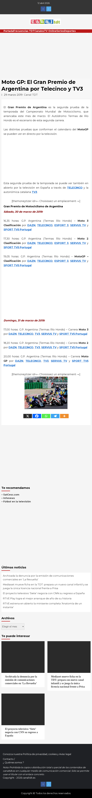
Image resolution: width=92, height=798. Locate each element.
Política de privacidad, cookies (40, 754)
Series (60, 31)
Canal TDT (31, 94)
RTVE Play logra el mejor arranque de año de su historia (37, 598)
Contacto (8, 759)
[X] (27, 416)
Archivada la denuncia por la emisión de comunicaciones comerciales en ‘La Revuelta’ (38, 577)
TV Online (50, 31)
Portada (8, 31)
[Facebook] (37, 416)
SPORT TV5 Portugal (18, 229)
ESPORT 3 (61, 225)
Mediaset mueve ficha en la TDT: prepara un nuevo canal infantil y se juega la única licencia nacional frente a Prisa (45, 586)
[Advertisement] (46, 54)
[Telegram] (55, 416)
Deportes (70, 31)
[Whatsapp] (46, 416)
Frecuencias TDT (23, 31)
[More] (64, 416)
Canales (39, 31)
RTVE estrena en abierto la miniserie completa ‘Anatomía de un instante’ (42, 605)
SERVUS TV (78, 225)
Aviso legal (65, 754)
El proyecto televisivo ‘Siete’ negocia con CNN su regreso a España (44, 593)
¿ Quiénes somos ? (13, 762)
